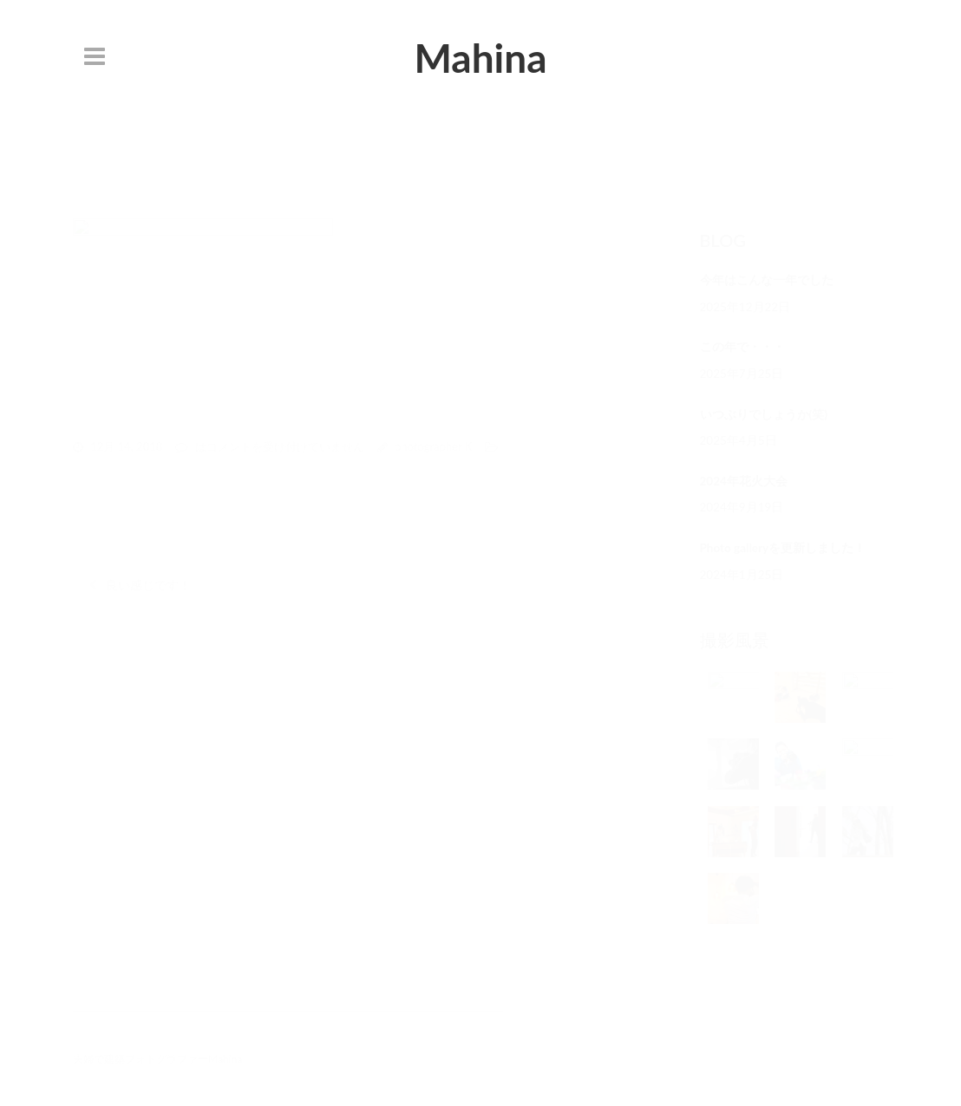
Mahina (480, 57)
